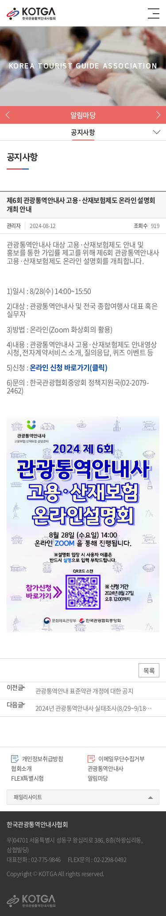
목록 (148, 670)
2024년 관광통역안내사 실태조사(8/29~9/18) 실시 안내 (94, 707)
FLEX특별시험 (27, 778)
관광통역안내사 (106, 768)
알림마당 (98, 778)
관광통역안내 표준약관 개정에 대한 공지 (84, 690)
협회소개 (21, 768)
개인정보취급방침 (37, 758)
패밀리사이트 (28, 797)
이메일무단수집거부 (116, 758)
